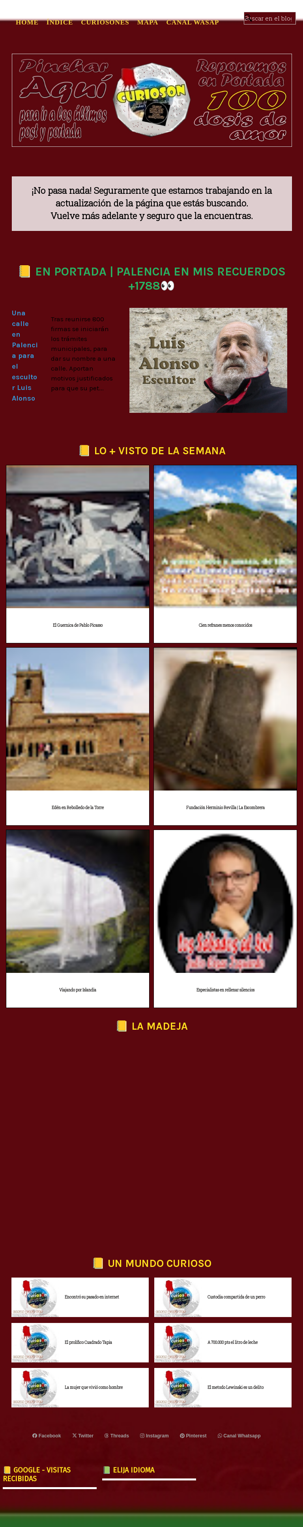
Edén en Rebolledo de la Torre (78, 807)
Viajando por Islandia (77, 990)
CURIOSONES (105, 22)
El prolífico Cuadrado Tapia (88, 1342)
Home (27, 22)
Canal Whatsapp (238, 1436)
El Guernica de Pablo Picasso (78, 625)
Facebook (48, 1436)
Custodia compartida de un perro (236, 1297)
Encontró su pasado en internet (92, 1297)
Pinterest (193, 1436)
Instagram (154, 1436)
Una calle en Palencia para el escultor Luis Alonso (25, 356)
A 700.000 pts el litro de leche (233, 1342)
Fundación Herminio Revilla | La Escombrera (225, 807)
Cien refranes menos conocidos (225, 625)
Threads (117, 1436)
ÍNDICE (60, 22)
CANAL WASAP (192, 22)
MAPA (148, 22)
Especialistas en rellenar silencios (225, 990)
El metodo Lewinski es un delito (236, 1387)
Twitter (83, 1436)
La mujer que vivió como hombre (94, 1387)
